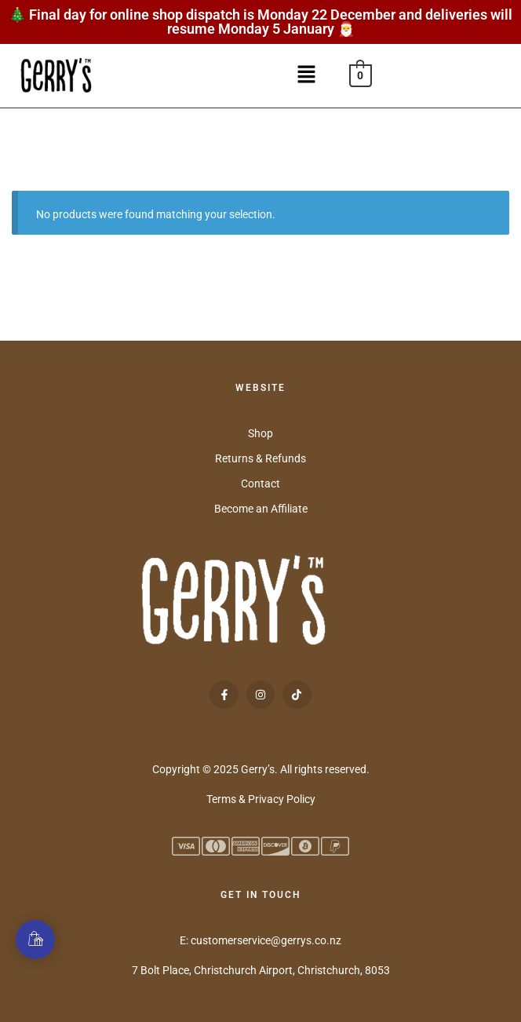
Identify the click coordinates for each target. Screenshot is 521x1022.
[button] (311, 75)
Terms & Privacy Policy (260, 799)
